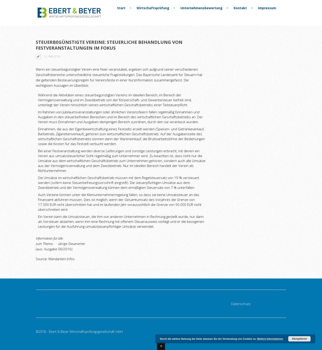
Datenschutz (240, 304)
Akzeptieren (299, 338)
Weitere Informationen (270, 338)
